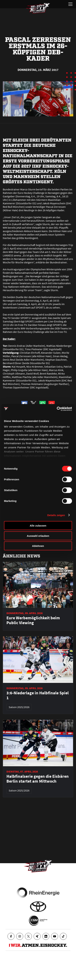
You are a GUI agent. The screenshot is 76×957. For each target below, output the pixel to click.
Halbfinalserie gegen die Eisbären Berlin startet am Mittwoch (37, 779)
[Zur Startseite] (38, 8)
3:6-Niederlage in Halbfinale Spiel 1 (37, 695)
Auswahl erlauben (38, 535)
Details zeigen (56, 515)
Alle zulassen (38, 525)
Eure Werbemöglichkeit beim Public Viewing (33, 620)
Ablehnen (38, 545)
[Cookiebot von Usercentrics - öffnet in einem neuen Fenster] (56, 408)
